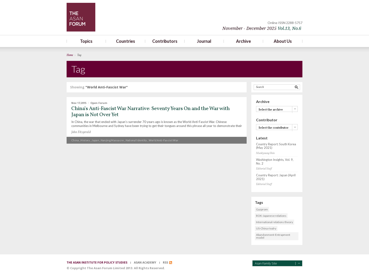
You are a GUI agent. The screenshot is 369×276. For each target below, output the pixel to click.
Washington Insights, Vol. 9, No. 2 (274, 161)
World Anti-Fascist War (164, 140)
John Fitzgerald (81, 132)
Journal (204, 41)
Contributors (164, 41)
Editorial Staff (264, 169)
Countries (125, 41)
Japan (95, 140)
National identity (136, 140)
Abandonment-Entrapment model (273, 236)
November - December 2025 (261, 28)
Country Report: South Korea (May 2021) (276, 146)
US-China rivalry (266, 228)
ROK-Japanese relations (271, 215)
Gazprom (262, 209)
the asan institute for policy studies (97, 262)
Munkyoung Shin (265, 153)
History (85, 140)
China (75, 140)
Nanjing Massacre (112, 140)
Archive (243, 41)
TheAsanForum (81, 17)
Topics (86, 41)
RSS (165, 262)
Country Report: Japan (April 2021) (276, 177)
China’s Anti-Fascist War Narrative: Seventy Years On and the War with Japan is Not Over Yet (150, 111)
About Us (283, 41)
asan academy (145, 262)
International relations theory (274, 222)
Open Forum (98, 103)
